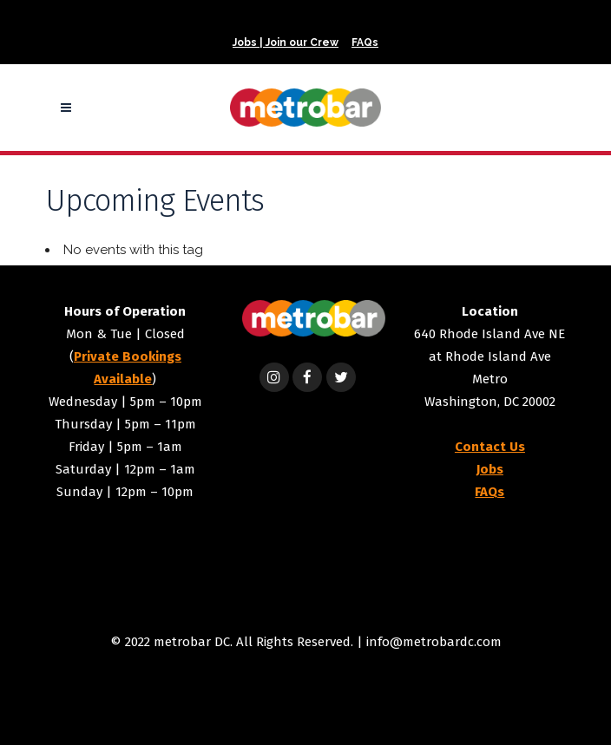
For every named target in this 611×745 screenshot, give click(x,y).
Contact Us (490, 446)
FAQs (364, 42)
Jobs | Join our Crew (285, 42)
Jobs (489, 469)
